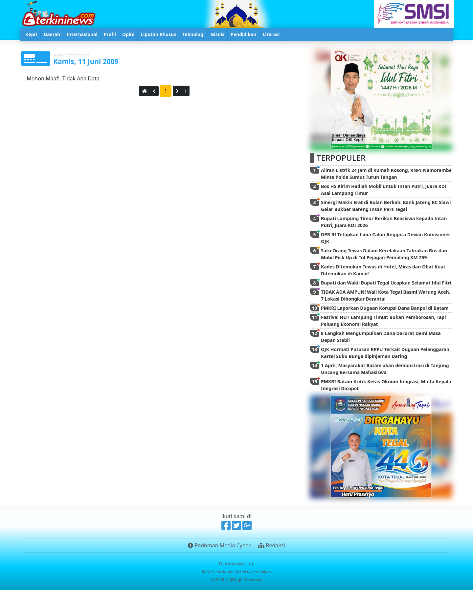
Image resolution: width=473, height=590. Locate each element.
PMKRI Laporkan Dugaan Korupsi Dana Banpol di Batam (385, 308)
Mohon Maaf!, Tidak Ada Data (62, 78)
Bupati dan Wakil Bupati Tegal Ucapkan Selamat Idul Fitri (386, 283)
